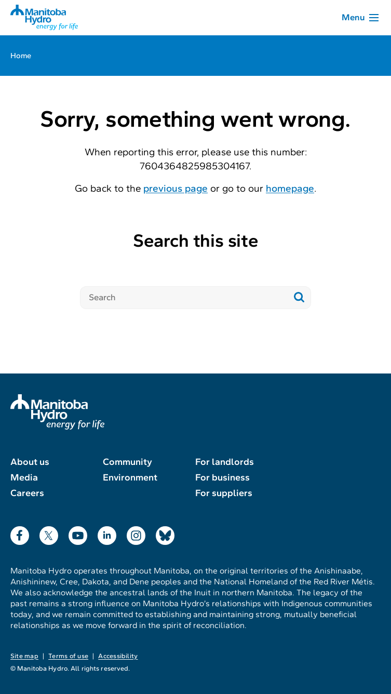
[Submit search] (299, 297)
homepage (290, 188)
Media (24, 477)
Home (20, 55)
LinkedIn (107, 533)
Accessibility (118, 656)
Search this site (195, 240)
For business (222, 477)
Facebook (19, 533)
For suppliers (223, 493)
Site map (24, 656)
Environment (130, 477)
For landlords (224, 462)
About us (29, 462)
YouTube (78, 533)
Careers (27, 493)
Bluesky (165, 533)
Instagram (136, 533)
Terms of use (68, 656)
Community (127, 462)
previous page (175, 188)
